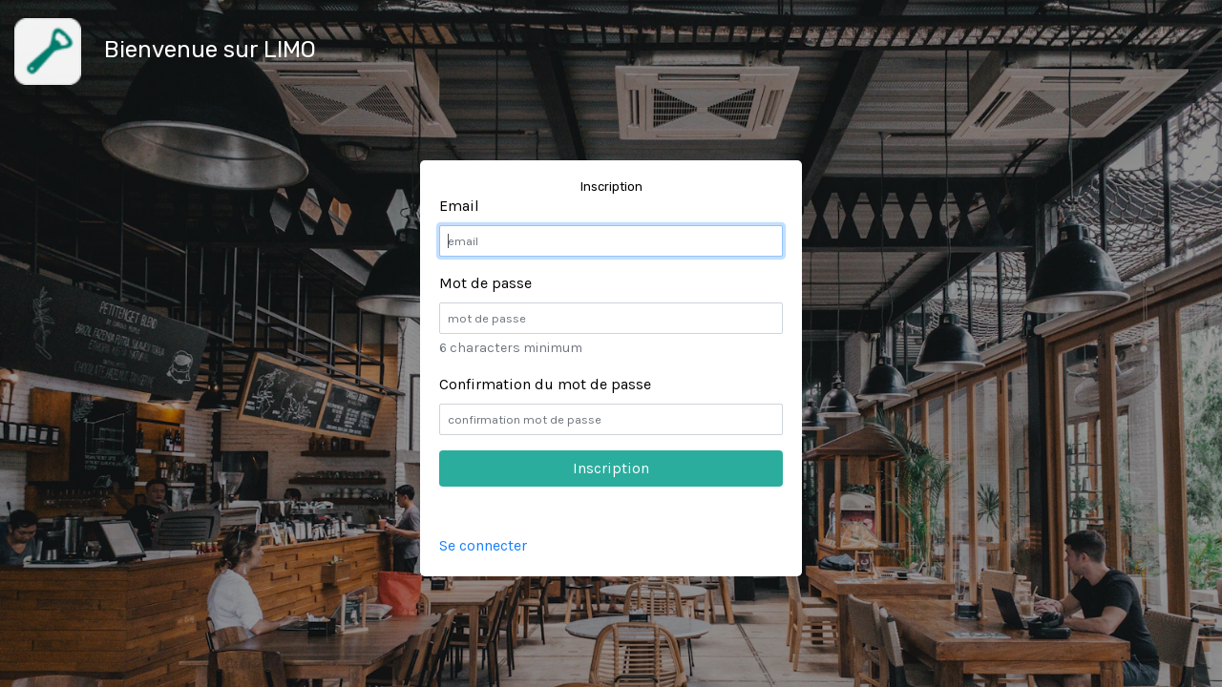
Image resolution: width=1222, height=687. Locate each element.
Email (459, 206)
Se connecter (483, 545)
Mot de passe (485, 283)
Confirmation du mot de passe (545, 384)
